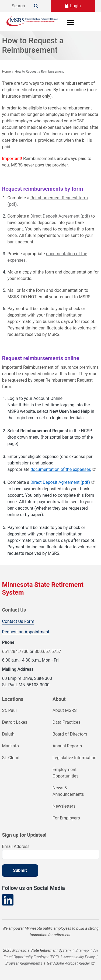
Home (6, 71)
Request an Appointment (26, 631)
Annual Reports (67, 745)
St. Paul (9, 710)
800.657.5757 (47, 651)
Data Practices (67, 722)
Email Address (16, 846)
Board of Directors (70, 734)
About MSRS (64, 710)
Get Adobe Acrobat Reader (71, 963)
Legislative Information (74, 757)
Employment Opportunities (66, 773)
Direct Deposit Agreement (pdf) (60, 216)
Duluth (8, 734)
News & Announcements (68, 791)
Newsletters (64, 806)
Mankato (10, 745)
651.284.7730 (15, 651)
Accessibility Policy (79, 957)
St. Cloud (10, 757)
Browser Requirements (23, 963)
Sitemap (82, 950)
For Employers (66, 818)
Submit (20, 870)
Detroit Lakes (14, 722)
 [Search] (36, 6)
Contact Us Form (18, 621)
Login (75, 5)
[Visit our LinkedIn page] (7, 900)
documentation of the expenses (63, 469)
